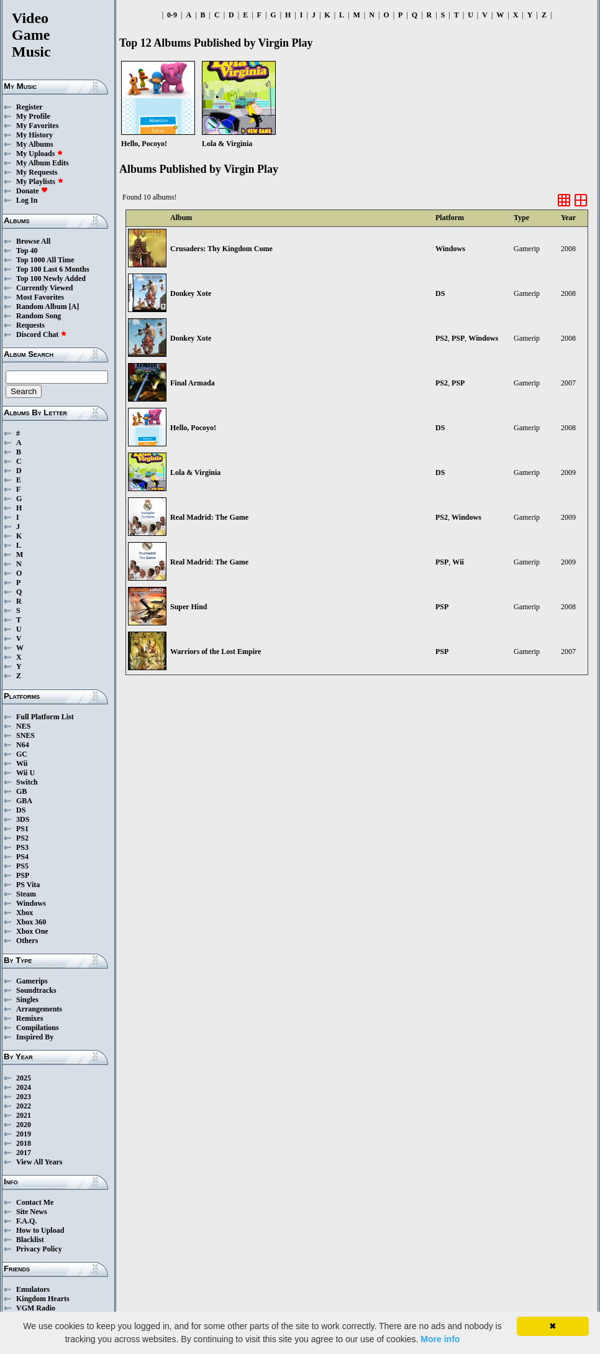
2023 (23, 1096)
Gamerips (32, 981)
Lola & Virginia (195, 472)
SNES (25, 735)
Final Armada (192, 383)
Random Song (38, 315)
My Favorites (37, 125)
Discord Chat (41, 334)
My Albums (34, 144)
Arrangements (39, 1009)
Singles (27, 999)
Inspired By (34, 1037)
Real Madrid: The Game (209, 517)
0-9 (172, 15)
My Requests (36, 172)
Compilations (37, 1027)
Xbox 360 (31, 922)
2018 (23, 1143)
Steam (26, 894)
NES (23, 726)
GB (21, 791)
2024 (23, 1087)
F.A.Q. (26, 1221)
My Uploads (39, 153)
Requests (30, 325)
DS (20, 810)
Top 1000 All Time (45, 260)
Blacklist (30, 1239)
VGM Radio (35, 1308)
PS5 (22, 866)
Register (29, 107)
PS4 (22, 856)
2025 (23, 1078)
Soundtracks (36, 990)
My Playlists (40, 181)
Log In (26, 200)
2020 (23, 1124)
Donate (32, 191)
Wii (21, 763)
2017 (23, 1152)
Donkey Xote (190, 293)
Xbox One (32, 931)
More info (440, 1339)
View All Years (39, 1162)
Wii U (25, 772)
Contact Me (34, 1202)
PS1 (22, 828)
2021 (23, 1115)
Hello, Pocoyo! (193, 427)
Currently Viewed (44, 287)
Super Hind (188, 606)
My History (34, 135)
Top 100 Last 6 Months (52, 269)
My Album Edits (42, 163)
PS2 (22, 838)
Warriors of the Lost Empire (215, 651)
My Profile (33, 116)
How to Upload (40, 1230)
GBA (24, 800)
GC (21, 754)
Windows (31, 903)
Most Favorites (40, 297)
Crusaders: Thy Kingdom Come (221, 248)
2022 (23, 1106)
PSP (22, 875)
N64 (22, 744)
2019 (23, 1134)
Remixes (29, 1018)
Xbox (24, 912)
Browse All (33, 241)
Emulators (33, 1289)
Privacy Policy (39, 1249)
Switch (27, 782)
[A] (74, 306)
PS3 (22, 847)
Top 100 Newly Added (51, 278)
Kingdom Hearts (43, 1298)
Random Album (41, 306)
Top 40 (27, 250)
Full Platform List (45, 716)
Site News (31, 1211)
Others (27, 940)
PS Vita (28, 884)
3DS (22, 819)
